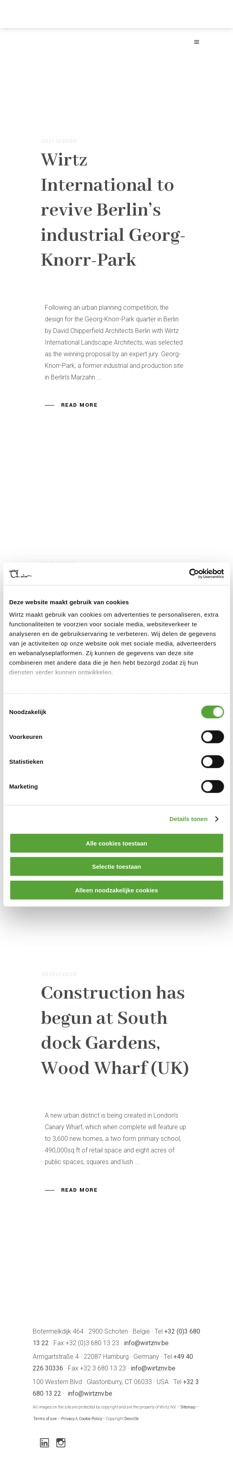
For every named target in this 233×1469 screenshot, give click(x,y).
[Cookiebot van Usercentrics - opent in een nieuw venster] (189, 574)
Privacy (68, 1419)
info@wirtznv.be (146, 1343)
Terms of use (45, 1419)
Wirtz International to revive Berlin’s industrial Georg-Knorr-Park (113, 210)
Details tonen (188, 818)
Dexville (131, 1419)
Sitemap (188, 1407)
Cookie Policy (90, 1419)
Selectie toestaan (116, 866)
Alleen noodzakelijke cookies (116, 889)
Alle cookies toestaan (116, 842)
